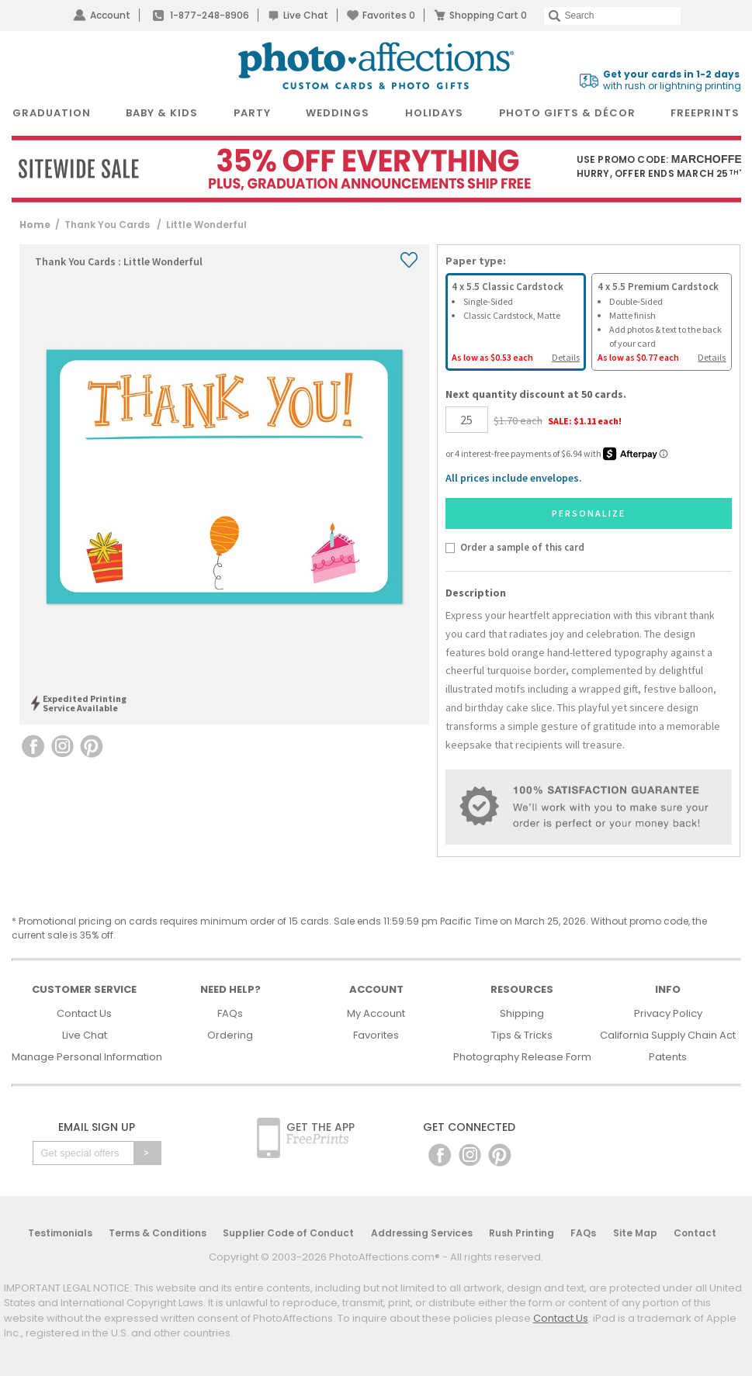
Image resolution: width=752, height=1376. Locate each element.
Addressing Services (422, 1232)
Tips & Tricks (522, 1035)
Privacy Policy (668, 1013)
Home (34, 224)
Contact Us (84, 1013)
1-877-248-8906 (209, 15)
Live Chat (305, 15)
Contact (695, 1232)
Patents (668, 1056)
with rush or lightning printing (672, 80)
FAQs (230, 1013)
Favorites (388, 15)
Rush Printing (521, 1232)
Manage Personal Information (87, 1056)
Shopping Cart (488, 15)
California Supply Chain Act (668, 1035)
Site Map (635, 1232)
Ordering (230, 1035)
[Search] (612, 16)
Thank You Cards (108, 224)
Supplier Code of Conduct (288, 1232)
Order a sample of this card (522, 547)
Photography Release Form (522, 1056)
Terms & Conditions (157, 1232)
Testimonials (60, 1232)
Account (110, 15)
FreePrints (705, 112)
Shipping (522, 1013)
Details (566, 357)
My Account (376, 1013)
